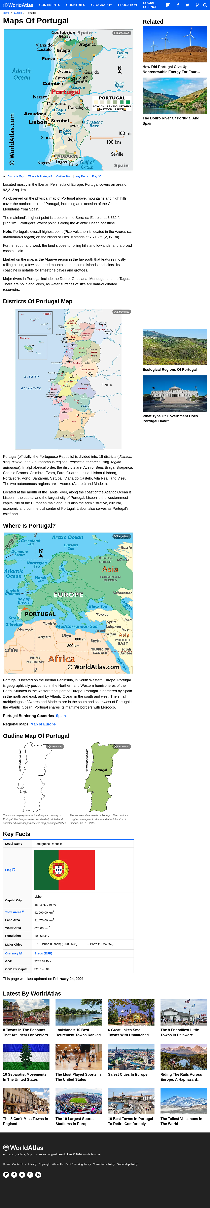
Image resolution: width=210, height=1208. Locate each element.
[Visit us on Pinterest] (30, 1175)
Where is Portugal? (40, 176)
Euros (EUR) (43, 953)
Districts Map (16, 176)
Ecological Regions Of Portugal (170, 370)
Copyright (44, 1164)
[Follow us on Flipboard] (6, 1175)
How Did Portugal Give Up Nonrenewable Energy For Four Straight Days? (170, 72)
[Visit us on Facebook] (14, 1175)
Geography (101, 5)
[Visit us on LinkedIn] (38, 1175)
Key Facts (82, 176)
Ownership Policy (127, 1164)
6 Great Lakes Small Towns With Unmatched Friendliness (128, 1035)
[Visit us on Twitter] (22, 1175)
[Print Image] (121, 33)
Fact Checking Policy (78, 1164)
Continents (49, 5)
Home (6, 1164)
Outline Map (63, 176)
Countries (75, 5)
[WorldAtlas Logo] (19, 5)
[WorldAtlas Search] (205, 5)
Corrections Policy (104, 1164)
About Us (58, 1164)
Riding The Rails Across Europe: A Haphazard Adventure (181, 1079)
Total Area (14, 912)
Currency (13, 953)
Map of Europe (43, 724)
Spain (61, 716)
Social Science (150, 5)
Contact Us (19, 1164)
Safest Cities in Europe (127, 1074)
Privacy (32, 1164)
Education (127, 5)
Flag (96, 176)
